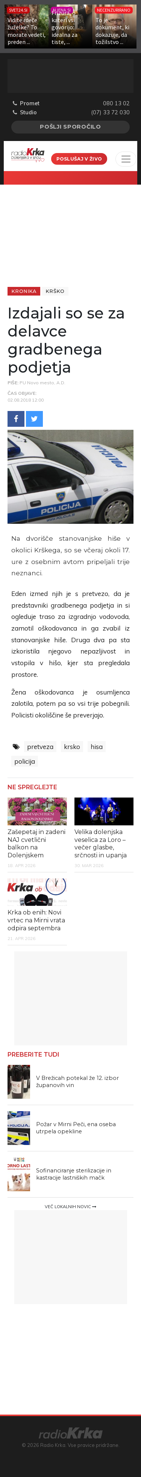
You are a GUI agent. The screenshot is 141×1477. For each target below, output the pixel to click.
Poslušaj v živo (79, 159)
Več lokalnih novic (70, 1206)
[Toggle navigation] (125, 159)
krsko (72, 747)
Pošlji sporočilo (70, 126)
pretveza (40, 747)
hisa (97, 747)
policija (24, 761)
